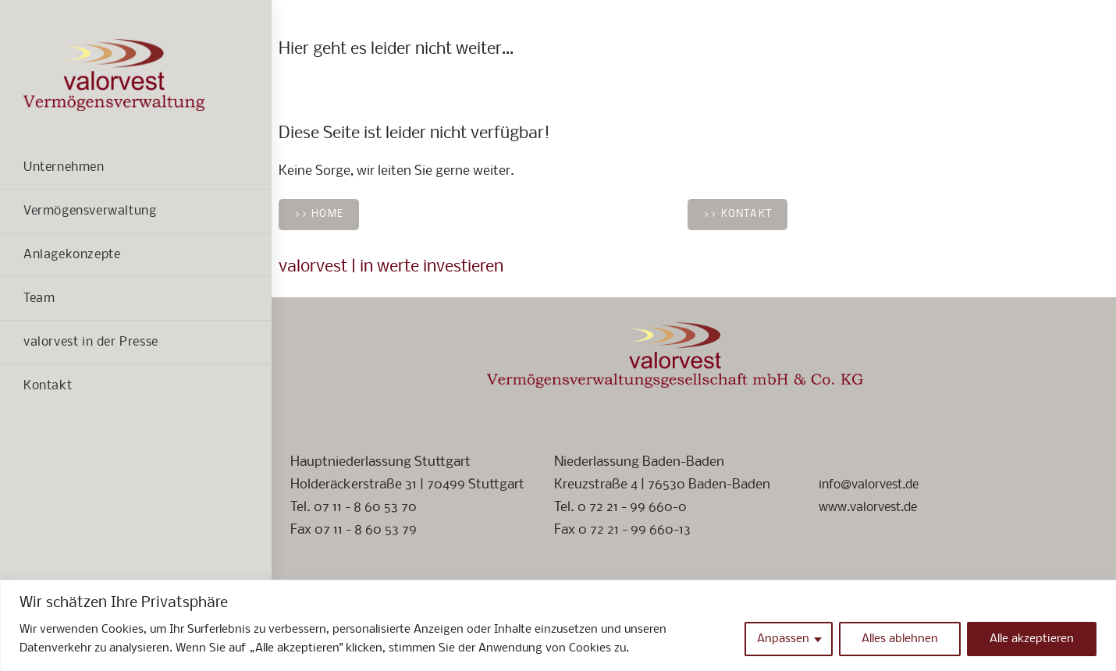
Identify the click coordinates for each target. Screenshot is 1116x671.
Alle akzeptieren (1032, 639)
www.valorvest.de (873, 507)
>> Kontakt (737, 214)
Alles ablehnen (900, 639)
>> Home (318, 214)
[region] (558, 625)
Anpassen (783, 639)
